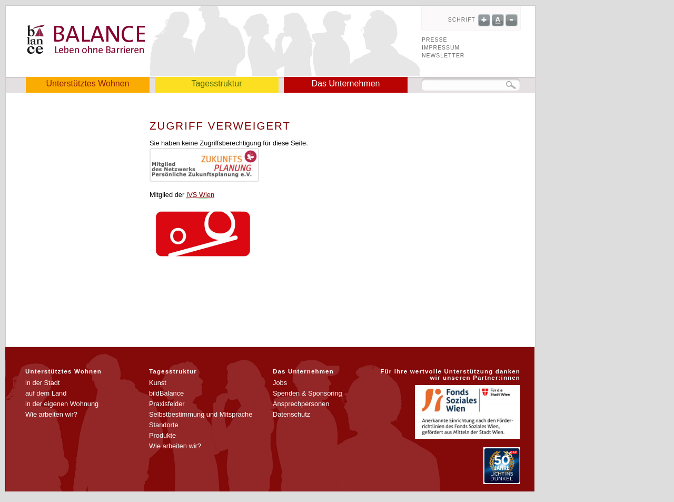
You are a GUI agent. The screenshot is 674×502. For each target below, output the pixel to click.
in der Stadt (42, 383)
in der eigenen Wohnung (61, 404)
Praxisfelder (167, 404)
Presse (434, 40)
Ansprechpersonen (301, 404)
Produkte (162, 435)
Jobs (280, 383)
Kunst (157, 383)
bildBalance (166, 393)
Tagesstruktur (216, 83)
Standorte (164, 425)
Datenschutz (291, 414)
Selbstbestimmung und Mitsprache (200, 414)
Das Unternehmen (346, 83)
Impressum (441, 48)
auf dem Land (45, 393)
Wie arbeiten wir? (51, 414)
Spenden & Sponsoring (307, 393)
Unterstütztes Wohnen (87, 83)
